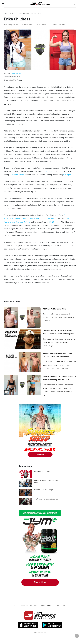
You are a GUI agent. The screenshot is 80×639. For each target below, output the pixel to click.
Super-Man (17, 218)
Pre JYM (49, 171)
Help (57, 605)
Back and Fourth (29, 218)
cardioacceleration (17, 175)
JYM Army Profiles (23, 13)
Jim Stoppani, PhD (16, 73)
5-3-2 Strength (54, 222)
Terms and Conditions (29, 605)
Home (6, 13)
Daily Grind (50, 218)
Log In (76, 4)
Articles (13, 13)
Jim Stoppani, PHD (40, 3)
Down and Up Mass (23, 222)
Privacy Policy (46, 605)
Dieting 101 (67, 175)
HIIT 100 (39, 218)
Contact (14, 605)
